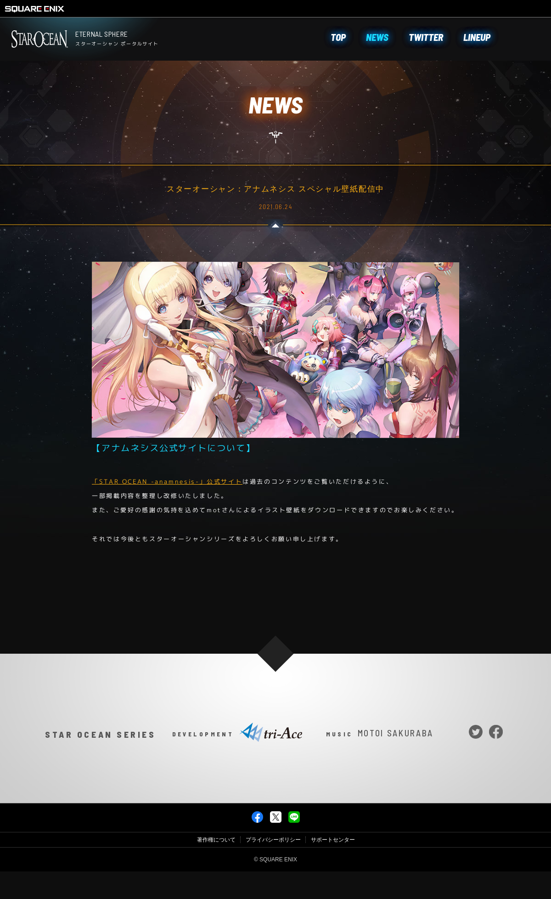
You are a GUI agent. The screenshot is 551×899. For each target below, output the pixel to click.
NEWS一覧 (275, 597)
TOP (338, 37)
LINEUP (476, 37)
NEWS (377, 37)
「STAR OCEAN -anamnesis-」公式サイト (167, 481)
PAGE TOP (275, 683)
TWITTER (426, 37)
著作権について (216, 869)
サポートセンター (333, 869)
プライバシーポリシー (273, 869)
